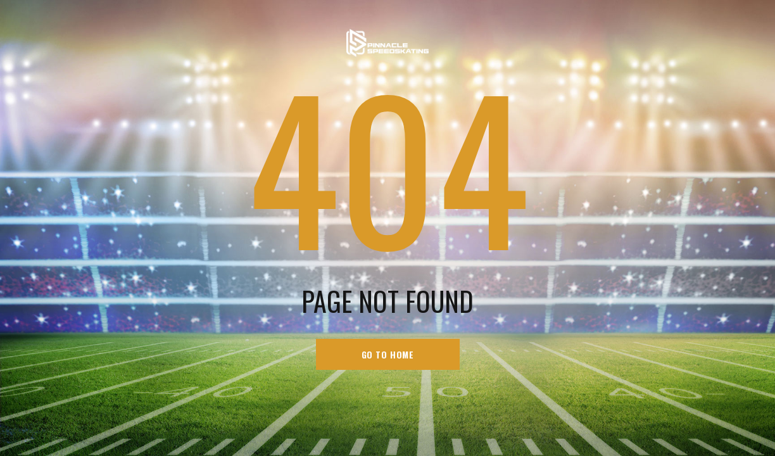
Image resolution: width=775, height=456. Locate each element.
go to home (388, 354)
